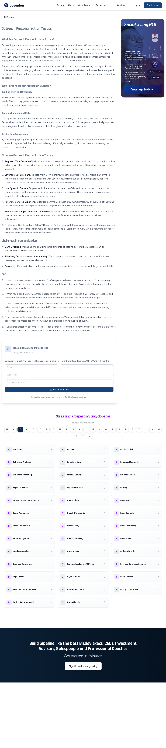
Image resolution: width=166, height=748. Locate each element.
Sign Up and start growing (83, 667)
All (7, 430)
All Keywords (8, 17)
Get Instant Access (59, 389)
